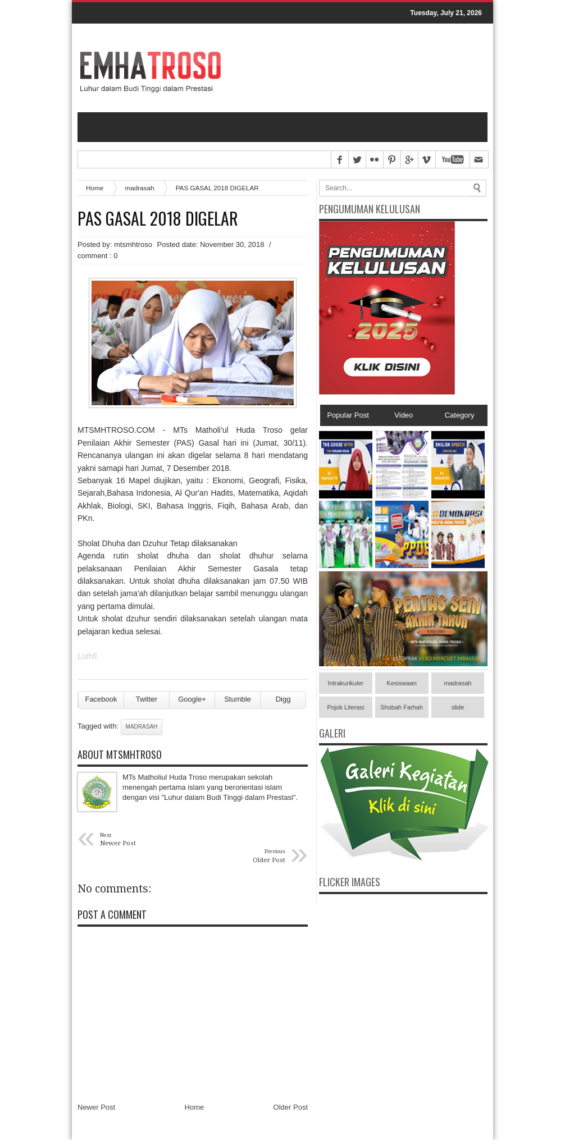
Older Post (291, 1107)
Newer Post (96, 1107)
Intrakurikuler (346, 683)
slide (458, 707)
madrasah (139, 187)
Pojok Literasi (345, 707)
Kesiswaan (402, 683)
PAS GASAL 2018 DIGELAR (158, 218)
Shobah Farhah (401, 707)
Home (94, 187)
